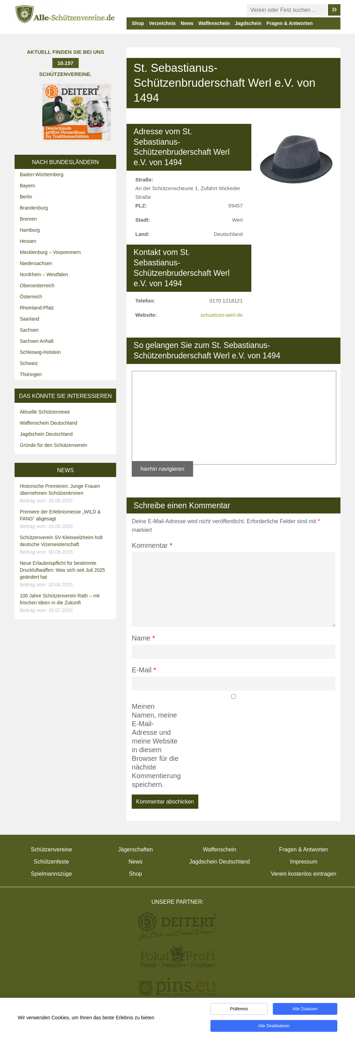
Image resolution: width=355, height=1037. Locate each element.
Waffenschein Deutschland (48, 423)
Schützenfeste (51, 862)
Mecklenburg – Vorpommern (50, 252)
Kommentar (152, 545)
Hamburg (30, 230)
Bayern (27, 185)
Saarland (29, 319)
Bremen (28, 219)
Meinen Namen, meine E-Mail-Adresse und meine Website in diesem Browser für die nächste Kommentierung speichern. (155, 745)
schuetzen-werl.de (221, 315)
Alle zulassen (305, 1010)
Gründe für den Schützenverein (53, 445)
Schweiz (29, 363)
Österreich (31, 296)
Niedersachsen (36, 263)
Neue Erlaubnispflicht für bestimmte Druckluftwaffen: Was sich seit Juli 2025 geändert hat (66, 574)
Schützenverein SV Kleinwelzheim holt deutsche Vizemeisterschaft (66, 545)
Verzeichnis (162, 23)
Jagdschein (248, 23)
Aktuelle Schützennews (45, 412)
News (187, 23)
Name (143, 638)
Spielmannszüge (51, 874)
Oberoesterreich (37, 285)
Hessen (28, 241)
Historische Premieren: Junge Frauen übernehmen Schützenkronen (66, 493)
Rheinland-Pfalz (37, 308)
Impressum (303, 862)
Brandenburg (34, 208)
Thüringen (31, 374)
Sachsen (29, 330)
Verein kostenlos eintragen (303, 874)
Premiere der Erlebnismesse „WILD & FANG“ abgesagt (66, 519)
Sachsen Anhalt (36, 341)
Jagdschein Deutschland (46, 434)
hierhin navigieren (162, 469)
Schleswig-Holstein (40, 352)
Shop (138, 23)
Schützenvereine (51, 849)
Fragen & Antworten (290, 23)
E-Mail (144, 670)
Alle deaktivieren (273, 1027)
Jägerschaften (135, 849)
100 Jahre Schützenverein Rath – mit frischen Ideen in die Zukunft (66, 603)
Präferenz (239, 1010)
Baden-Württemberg (41, 174)
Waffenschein (214, 23)
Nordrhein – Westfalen (44, 274)
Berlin (26, 196)
